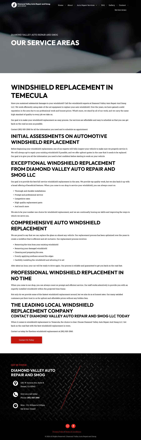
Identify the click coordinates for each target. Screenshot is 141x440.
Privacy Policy (58, 431)
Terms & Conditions (73, 431)
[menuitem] (61, 5)
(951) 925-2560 (33, 397)
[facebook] (73, 426)
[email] (68, 426)
